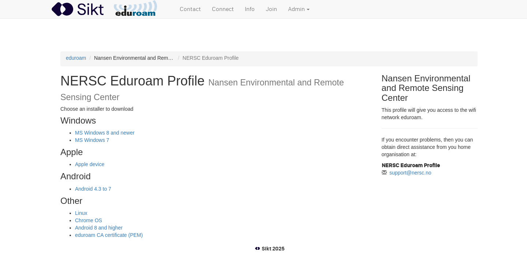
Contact (190, 9)
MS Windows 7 (92, 140)
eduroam (76, 58)
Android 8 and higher (99, 228)
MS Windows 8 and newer (105, 133)
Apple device (89, 164)
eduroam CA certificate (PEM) (109, 235)
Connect (223, 9)
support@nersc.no (410, 173)
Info (250, 9)
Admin (299, 9)
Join (271, 9)
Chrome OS (88, 220)
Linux (81, 213)
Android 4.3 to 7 (93, 189)
